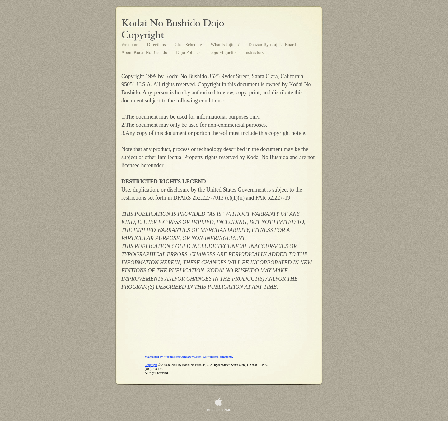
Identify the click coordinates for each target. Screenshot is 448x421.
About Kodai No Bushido (144, 52)
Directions (157, 44)
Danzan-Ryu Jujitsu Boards (273, 44)
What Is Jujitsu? (225, 44)
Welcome (130, 44)
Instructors (254, 52)
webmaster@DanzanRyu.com (182, 356)
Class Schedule (189, 44)
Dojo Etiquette (223, 52)
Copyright (151, 365)
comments (225, 356)
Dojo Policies (189, 52)
